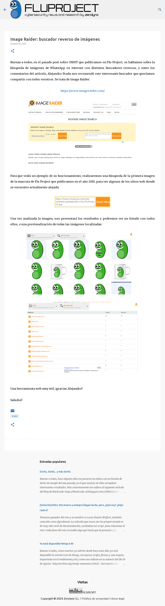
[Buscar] (160, 9)
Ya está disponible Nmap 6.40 (56, 543)
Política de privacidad (95, 598)
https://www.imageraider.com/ (82, 91)
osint (15, 416)
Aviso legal (117, 598)
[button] (12, 51)
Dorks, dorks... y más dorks (55, 471)
